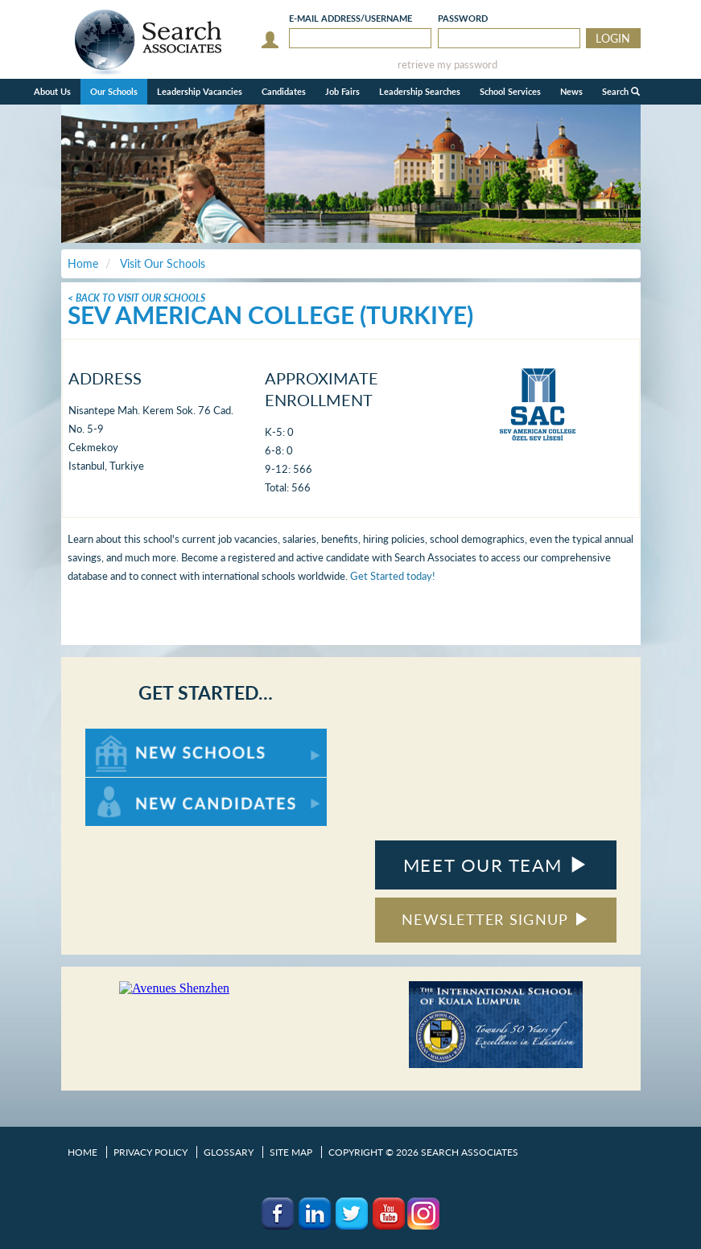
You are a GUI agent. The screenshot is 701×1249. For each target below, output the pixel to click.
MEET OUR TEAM (495, 865)
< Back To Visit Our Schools (136, 298)
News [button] (571, 91)
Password (463, 18)
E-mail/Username (350, 18)
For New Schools (127, 736)
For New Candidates (135, 785)
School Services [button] (510, 91)
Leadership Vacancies (199, 91)
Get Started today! (392, 575)
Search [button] (621, 91)
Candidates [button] (284, 91)
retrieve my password (447, 65)
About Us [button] (52, 91)
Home (82, 1152)
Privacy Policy (150, 1152)
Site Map (291, 1152)
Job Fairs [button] (342, 91)
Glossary (229, 1152)
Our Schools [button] (114, 91)
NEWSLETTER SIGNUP (495, 919)
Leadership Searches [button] (419, 91)
